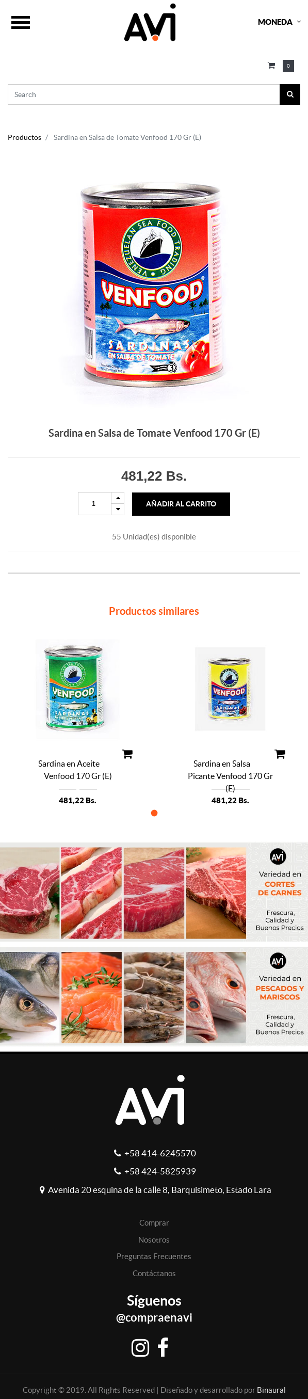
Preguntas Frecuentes (154, 1256)
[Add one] (117, 497)
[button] (154, 812)
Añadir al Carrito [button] (181, 504)
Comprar (154, 1222)
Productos (24, 137)
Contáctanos (154, 1273)
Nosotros (154, 1239)
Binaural (271, 1390)
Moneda (275, 22)
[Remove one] (117, 509)
